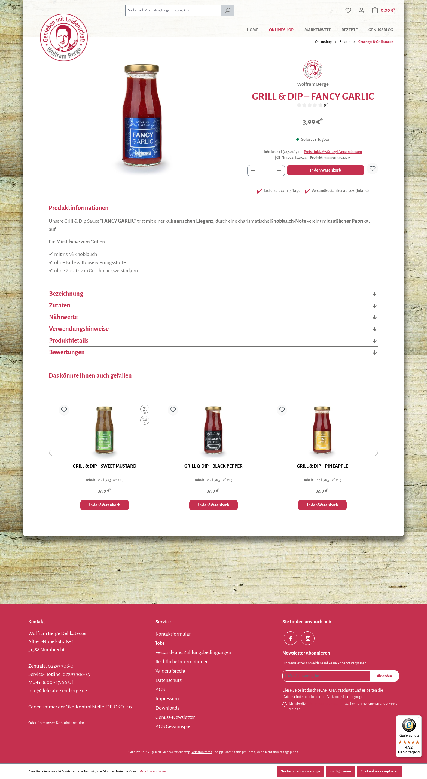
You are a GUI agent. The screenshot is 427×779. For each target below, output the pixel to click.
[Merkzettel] (348, 10)
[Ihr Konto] (361, 10)
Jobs (159, 643)
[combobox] (173, 10)
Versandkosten (202, 752)
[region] (142, 118)
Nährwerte (213, 317)
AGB (160, 689)
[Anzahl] (266, 170)
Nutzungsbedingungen (346, 697)
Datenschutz (168, 680)
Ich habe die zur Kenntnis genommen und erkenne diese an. (343, 706)
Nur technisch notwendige (300, 771)
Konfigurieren (340, 771)
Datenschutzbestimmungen (325, 703)
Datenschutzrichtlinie (300, 697)
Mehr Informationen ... (154, 771)
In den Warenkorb (325, 170)
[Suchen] (227, 10)
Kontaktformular (70, 723)
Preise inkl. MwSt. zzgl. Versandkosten (333, 152)
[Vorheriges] (50, 453)
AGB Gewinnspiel (173, 726)
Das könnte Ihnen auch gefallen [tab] (90, 375)
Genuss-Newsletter (175, 717)
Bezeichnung (213, 294)
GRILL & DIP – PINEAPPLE (322, 466)
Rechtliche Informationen (182, 661)
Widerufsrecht (170, 671)
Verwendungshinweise (213, 329)
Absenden (384, 676)
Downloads (167, 708)
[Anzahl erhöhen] (279, 170)
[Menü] (418, 718)
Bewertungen (213, 352)
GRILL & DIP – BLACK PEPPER (213, 466)
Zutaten (213, 305)
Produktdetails (213, 340)
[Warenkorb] (383, 10)
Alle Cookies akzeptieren (379, 771)
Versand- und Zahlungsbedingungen (193, 652)
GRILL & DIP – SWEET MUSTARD (104, 466)
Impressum (167, 698)
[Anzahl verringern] (253, 170)
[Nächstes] (377, 453)
